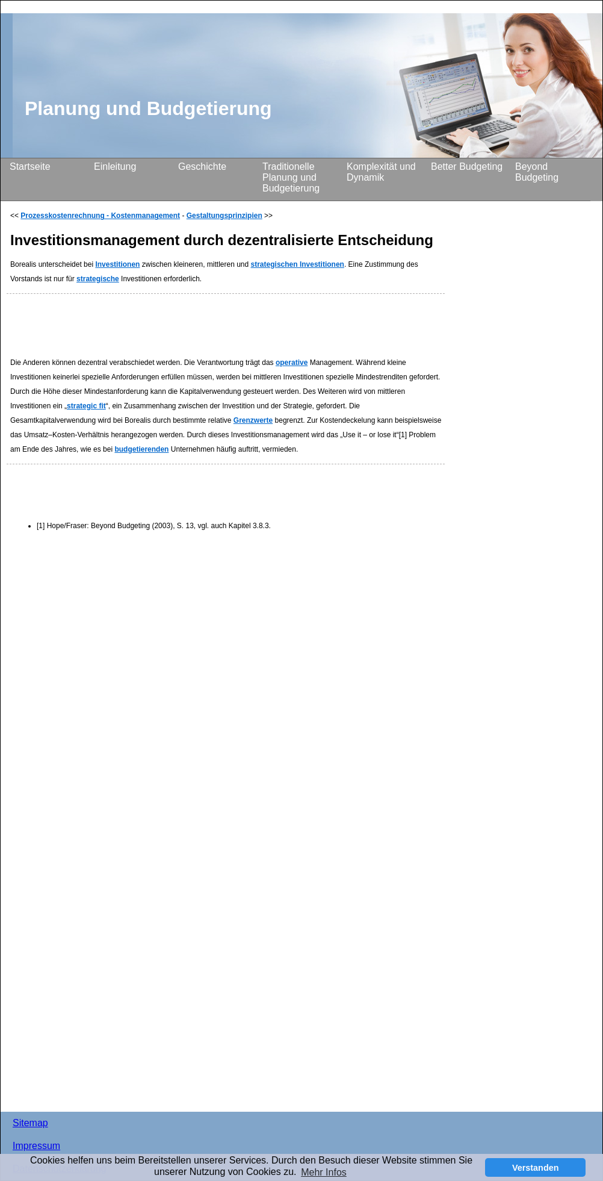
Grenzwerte (253, 420)
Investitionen (117, 264)
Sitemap (30, 1123)
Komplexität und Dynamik (381, 171)
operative (292, 362)
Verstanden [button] (535, 1168)
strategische (97, 279)
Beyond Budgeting (536, 171)
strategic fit (86, 406)
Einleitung (115, 166)
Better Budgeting (466, 166)
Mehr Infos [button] (324, 1172)
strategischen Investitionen (297, 264)
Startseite (30, 166)
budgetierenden (141, 449)
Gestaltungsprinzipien (224, 215)
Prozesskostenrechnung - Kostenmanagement (100, 215)
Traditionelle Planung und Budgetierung (291, 177)
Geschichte (202, 166)
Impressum (36, 1146)
